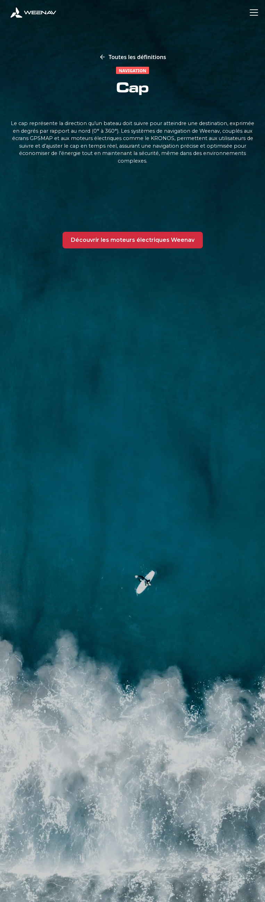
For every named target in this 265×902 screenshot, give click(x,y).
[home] (33, 12)
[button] (252, 12)
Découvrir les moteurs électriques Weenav (132, 240)
